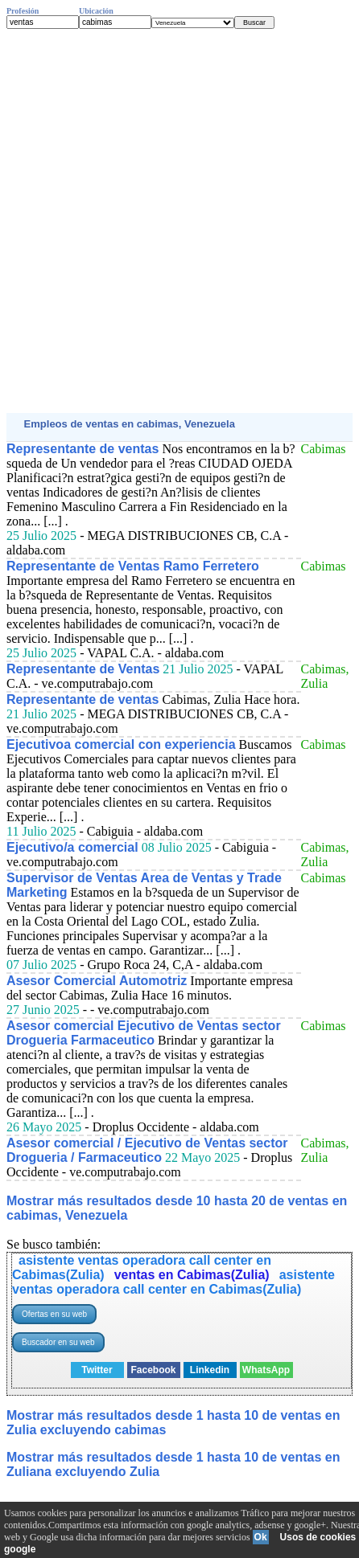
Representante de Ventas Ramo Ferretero (132, 566)
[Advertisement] (179, 221)
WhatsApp (266, 1370)
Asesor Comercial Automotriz (96, 981)
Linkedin (209, 1370)
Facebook (152, 1370)
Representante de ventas (82, 449)
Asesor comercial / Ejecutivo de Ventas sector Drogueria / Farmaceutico (147, 1150)
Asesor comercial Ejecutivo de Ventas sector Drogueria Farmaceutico (143, 1033)
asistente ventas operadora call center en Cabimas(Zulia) (173, 1282)
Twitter (96, 1370)
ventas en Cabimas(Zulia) (192, 1275)
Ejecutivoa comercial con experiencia (121, 744)
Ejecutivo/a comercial (72, 847)
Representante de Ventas (82, 669)
